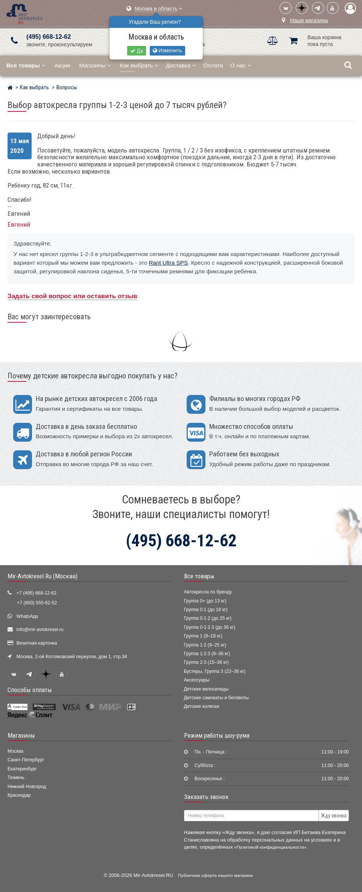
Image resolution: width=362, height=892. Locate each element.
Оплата (213, 65)
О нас (240, 65)
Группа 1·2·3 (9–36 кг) (207, 653)
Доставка (181, 65)
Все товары (199, 576)
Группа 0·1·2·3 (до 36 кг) (210, 627)
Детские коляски (201, 706)
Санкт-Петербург (26, 759)
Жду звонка (334, 816)
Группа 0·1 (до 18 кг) (206, 609)
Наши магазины (309, 20)
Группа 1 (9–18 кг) (203, 636)
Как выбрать (139, 65)
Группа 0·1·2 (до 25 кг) (208, 618)
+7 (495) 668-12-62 (36, 593)
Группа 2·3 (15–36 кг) (206, 662)
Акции (62, 65)
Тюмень (16, 777)
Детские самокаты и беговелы (216, 697)
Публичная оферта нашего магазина (215, 875)
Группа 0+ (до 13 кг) (205, 601)
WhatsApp (27, 616)
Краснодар (19, 795)
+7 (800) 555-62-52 (37, 602)
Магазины (95, 65)
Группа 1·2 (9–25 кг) (205, 645)
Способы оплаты (30, 690)
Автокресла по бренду (208, 592)
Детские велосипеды (206, 689)
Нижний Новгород (27, 786)
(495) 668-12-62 (48, 36)
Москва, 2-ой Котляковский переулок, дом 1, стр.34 (72, 656)
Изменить (167, 50)
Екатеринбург (22, 769)
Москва (15, 751)
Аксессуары (197, 680)
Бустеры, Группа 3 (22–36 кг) (215, 671)
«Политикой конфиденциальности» (270, 847)
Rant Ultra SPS (168, 262)
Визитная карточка (37, 643)
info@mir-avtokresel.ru (40, 629)
